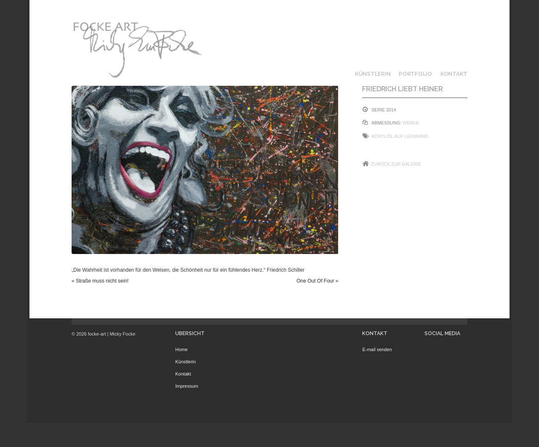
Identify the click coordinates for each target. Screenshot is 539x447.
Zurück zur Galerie (396, 164)
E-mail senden (377, 349)
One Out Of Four (315, 281)
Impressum (186, 386)
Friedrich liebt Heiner (402, 89)
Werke (411, 122)
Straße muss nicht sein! (102, 281)
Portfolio (415, 73)
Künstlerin (372, 73)
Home (181, 349)
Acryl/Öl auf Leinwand (399, 136)
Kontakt (453, 73)
